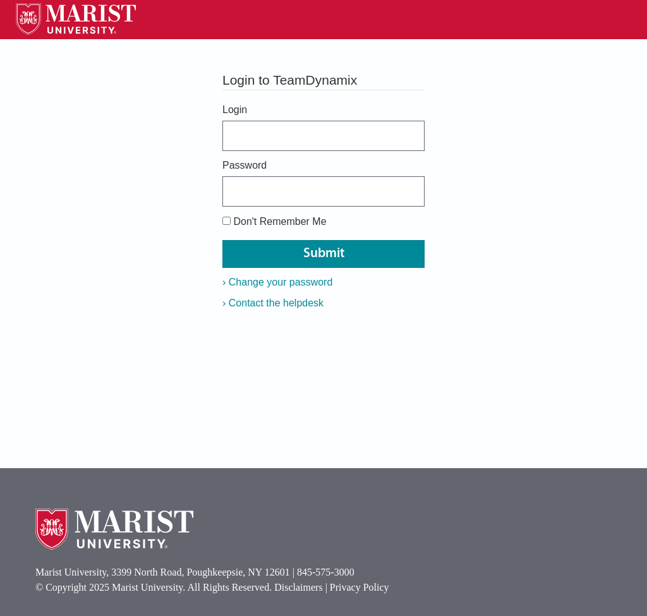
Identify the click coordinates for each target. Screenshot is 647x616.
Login (234, 109)
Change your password (277, 282)
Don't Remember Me (279, 221)
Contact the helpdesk (273, 303)
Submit (323, 253)
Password (244, 165)
